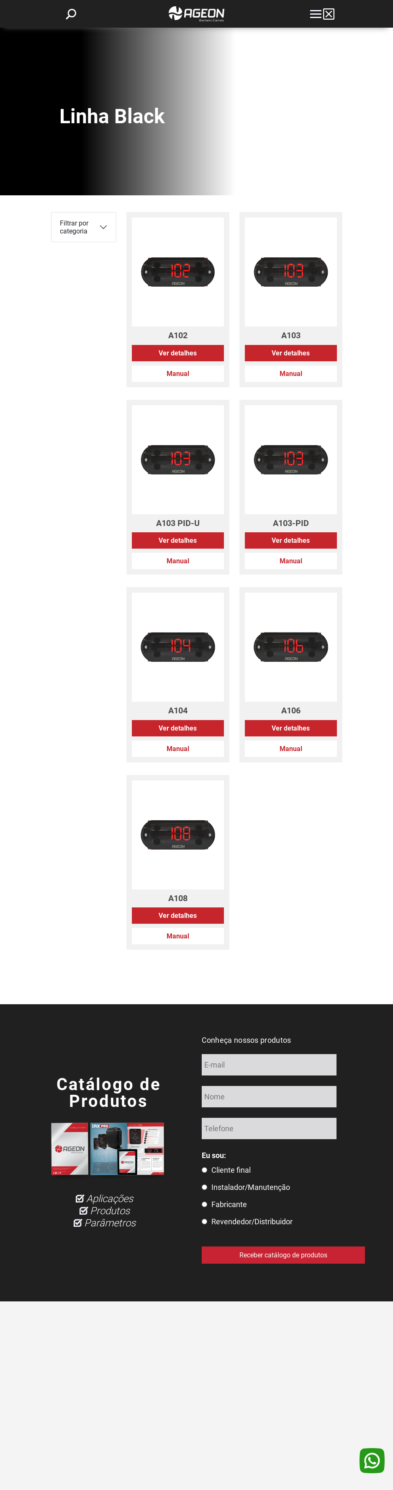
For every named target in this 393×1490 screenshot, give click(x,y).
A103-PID (291, 523)
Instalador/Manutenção (250, 1187)
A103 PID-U (178, 523)
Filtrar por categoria (74, 227)
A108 (178, 898)
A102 (178, 335)
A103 (291, 335)
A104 (178, 710)
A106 (291, 710)
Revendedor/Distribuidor (252, 1221)
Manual (178, 374)
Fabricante (229, 1204)
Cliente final (231, 1170)
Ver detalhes (178, 353)
